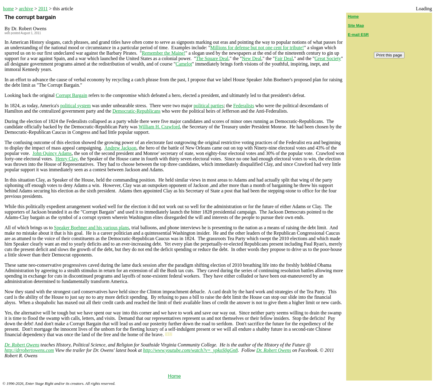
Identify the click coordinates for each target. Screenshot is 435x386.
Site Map (356, 25)
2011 (43, 8)
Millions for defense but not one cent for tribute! (257, 47)
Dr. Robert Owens (22, 344)
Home (174, 376)
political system (75, 105)
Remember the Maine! (163, 53)
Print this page (389, 55)
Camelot (184, 63)
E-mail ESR (358, 34)
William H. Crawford (159, 126)
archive (26, 8)
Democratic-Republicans (136, 111)
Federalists (243, 105)
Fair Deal (284, 58)
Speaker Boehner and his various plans (91, 227)
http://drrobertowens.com (29, 350)
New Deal (251, 58)
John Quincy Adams (52, 153)
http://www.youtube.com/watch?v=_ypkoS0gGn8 (190, 350)
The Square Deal (212, 58)
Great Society (327, 58)
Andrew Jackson (121, 147)
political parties (209, 105)
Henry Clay (66, 158)
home (8, 8)
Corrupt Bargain (71, 95)
